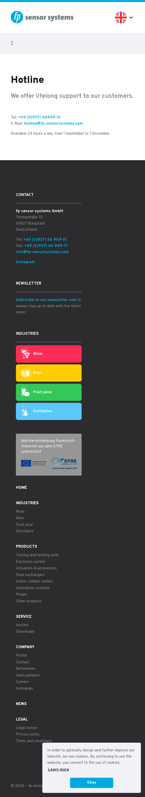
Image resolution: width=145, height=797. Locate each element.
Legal (22, 719)
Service (24, 616)
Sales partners (28, 675)
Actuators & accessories (36, 568)
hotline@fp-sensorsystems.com (53, 123)
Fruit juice (36, 392)
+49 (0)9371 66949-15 (39, 117)
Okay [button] (91, 782)
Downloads (25, 631)
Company (25, 647)
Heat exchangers (30, 575)
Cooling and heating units (37, 555)
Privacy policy (28, 734)
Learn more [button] (58, 769)
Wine (31, 354)
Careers (22, 682)
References (25, 668)
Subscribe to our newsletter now (46, 300)
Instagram (25, 262)
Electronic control (30, 562)
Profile (21, 655)
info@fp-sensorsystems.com (42, 252)
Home (21, 487)
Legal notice (26, 728)
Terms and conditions (34, 741)
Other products (28, 601)
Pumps (21, 594)
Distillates (36, 411)
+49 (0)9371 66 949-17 (46, 246)
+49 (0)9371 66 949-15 (45, 239)
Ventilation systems (33, 588)
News (21, 704)
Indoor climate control (34, 581)
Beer (31, 373)
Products (26, 546)
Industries (27, 503)
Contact (22, 662)
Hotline (22, 625)
